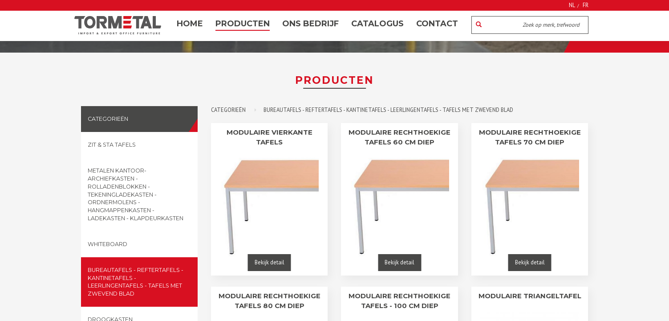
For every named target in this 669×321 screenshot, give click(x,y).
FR (585, 4)
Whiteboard (107, 244)
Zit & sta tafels (112, 144)
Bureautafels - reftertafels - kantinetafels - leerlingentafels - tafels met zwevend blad (135, 282)
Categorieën (108, 118)
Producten (242, 24)
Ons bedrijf (310, 24)
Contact (437, 24)
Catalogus (377, 24)
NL (572, 4)
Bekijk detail (269, 262)
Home (190, 24)
